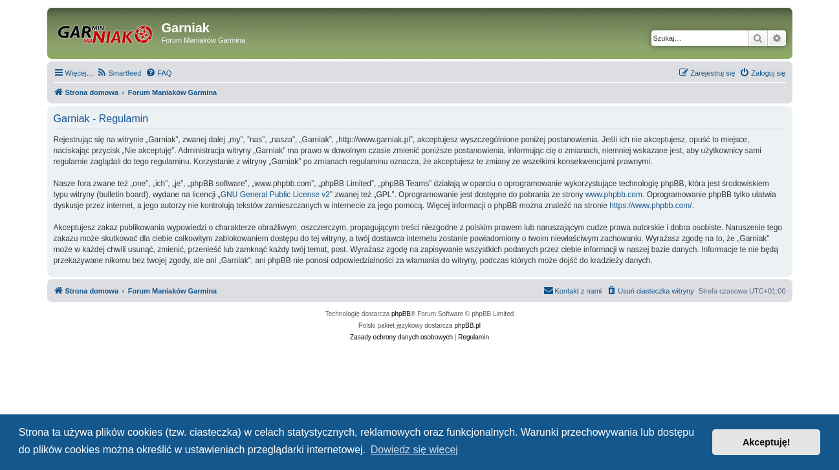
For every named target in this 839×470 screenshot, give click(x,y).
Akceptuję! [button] (766, 442)
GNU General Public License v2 (275, 194)
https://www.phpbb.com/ (650, 205)
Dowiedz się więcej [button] (414, 449)
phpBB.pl (467, 325)
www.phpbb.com (613, 194)
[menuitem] (119, 73)
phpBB (401, 313)
